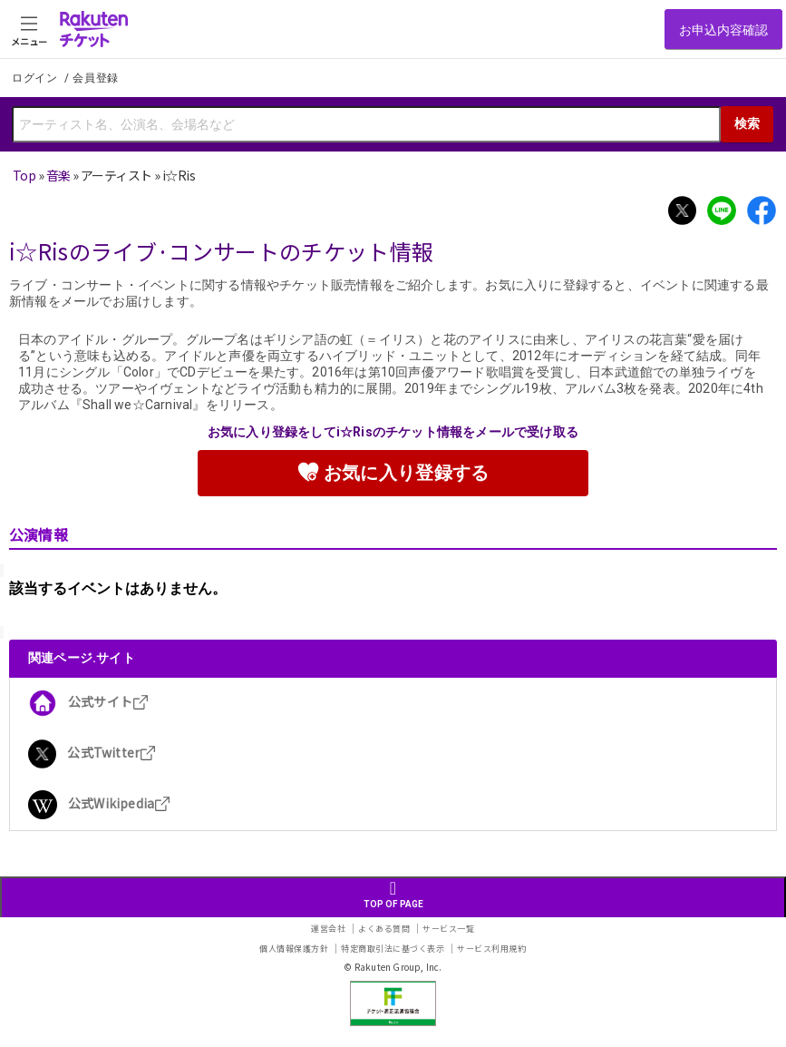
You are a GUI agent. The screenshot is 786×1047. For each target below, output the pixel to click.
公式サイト (88, 701)
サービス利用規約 (491, 948)
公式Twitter (92, 752)
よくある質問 (384, 928)
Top (24, 175)
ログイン (36, 78)
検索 (747, 123)
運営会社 (328, 928)
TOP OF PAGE (393, 894)
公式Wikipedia (99, 803)
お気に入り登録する (393, 472)
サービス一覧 (448, 928)
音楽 (58, 175)
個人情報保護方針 (293, 948)
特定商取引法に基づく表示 (392, 948)
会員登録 (96, 78)
